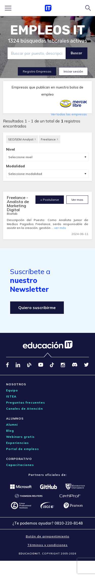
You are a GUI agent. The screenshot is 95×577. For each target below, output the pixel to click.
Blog (10, 430)
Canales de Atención (24, 408)
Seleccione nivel (20, 157)
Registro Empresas (37, 71)
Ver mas (77, 200)
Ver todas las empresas (69, 114)
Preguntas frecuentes (25, 402)
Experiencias (17, 443)
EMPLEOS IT (47, 30)
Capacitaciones (20, 465)
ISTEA (11, 396)
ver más (60, 228)
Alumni (12, 424)
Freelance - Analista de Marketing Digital (18, 203)
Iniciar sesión (73, 71)
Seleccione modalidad (25, 174)
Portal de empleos (22, 449)
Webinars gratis (20, 437)
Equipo (12, 390)
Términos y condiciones (47, 545)
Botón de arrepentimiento (47, 536)
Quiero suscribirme (37, 307)
